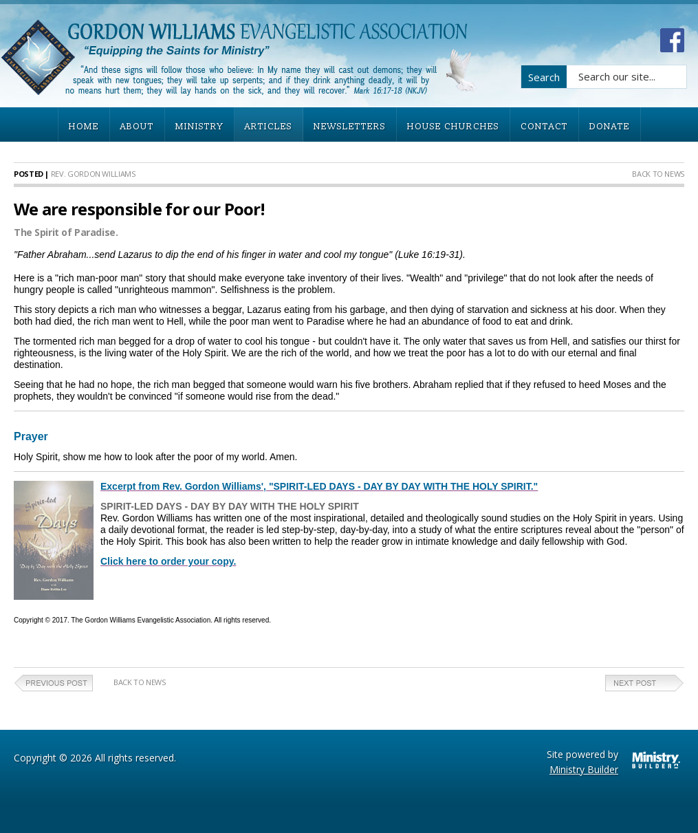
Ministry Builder (583, 769)
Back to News (658, 174)
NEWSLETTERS (350, 126)
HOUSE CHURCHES (453, 126)
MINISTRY (199, 126)
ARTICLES (268, 126)
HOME (84, 126)
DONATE (609, 126)
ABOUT (137, 126)
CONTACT (544, 126)
